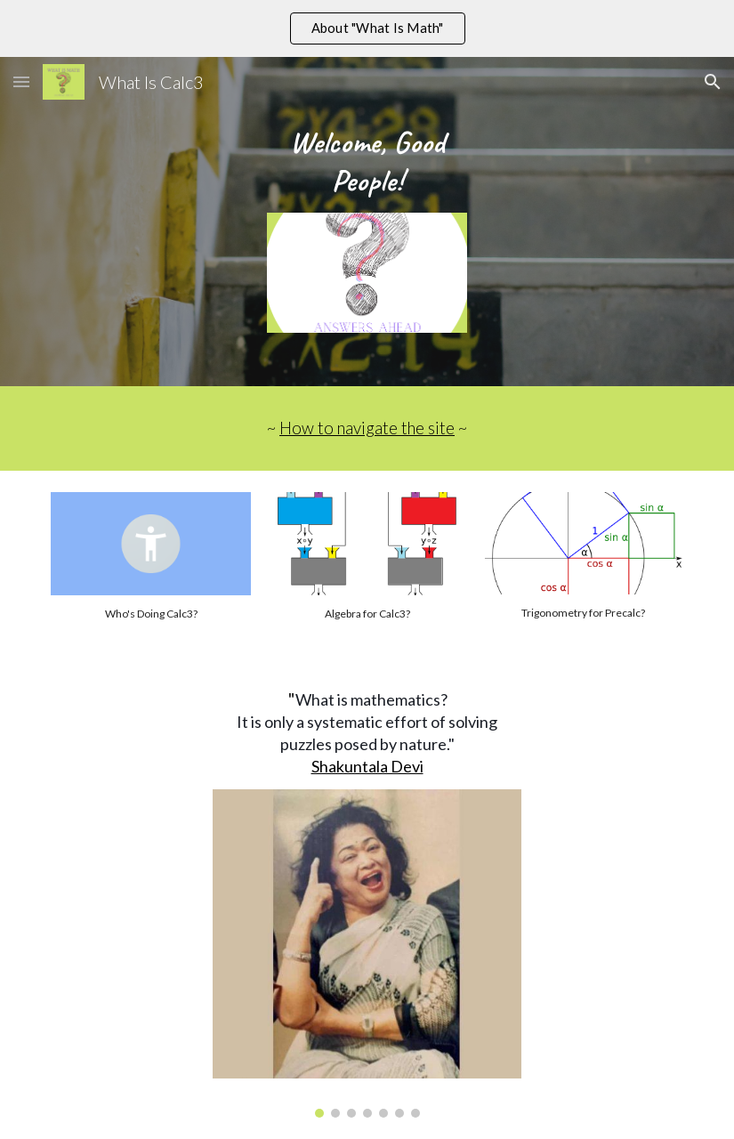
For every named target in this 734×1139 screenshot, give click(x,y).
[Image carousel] (366, 953)
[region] (367, 28)
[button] (21, 81)
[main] (367, 161)
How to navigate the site (367, 428)
